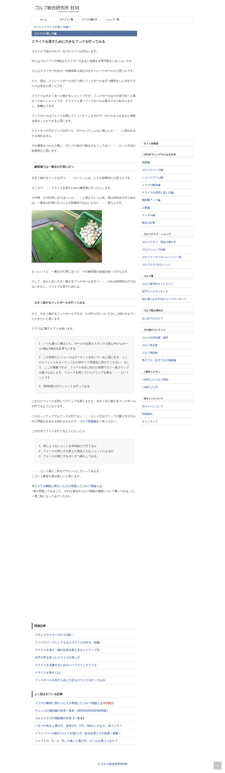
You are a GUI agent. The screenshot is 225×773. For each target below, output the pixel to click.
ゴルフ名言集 (150, 345)
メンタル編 (148, 215)
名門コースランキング (155, 291)
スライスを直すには (47, 672)
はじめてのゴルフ (152, 318)
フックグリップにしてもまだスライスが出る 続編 (67, 642)
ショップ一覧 (112, 19)
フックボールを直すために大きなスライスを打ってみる (70, 680)
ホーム (43, 19)
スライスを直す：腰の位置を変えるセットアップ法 (67, 649)
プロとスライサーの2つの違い (54, 634)
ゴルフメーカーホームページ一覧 (161, 257)
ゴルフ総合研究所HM (114, 763)
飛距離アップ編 (151, 199)
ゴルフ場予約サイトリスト (157, 283)
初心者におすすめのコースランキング (164, 298)
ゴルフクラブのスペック (156, 264)
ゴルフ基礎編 (87, 421)
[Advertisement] (61, 528)
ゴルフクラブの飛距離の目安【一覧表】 (60, 718)
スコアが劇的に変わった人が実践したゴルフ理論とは (68, 486)
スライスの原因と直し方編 (157, 192)
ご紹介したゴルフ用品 (155, 379)
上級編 (146, 207)
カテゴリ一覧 (66, 19)
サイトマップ (150, 421)
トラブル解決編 (151, 184)
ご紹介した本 (150, 387)
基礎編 (146, 162)
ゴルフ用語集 (150, 352)
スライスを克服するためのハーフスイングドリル (66, 664)
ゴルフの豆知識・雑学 (155, 337)
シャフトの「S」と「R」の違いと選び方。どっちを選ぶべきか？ (76, 740)
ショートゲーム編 (152, 177)
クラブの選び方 (89, 19)
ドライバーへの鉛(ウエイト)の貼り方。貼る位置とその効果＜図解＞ (78, 733)
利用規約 (147, 413)
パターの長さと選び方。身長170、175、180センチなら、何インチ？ (78, 725)
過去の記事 (148, 222)
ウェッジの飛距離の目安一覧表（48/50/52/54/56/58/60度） (72, 710)
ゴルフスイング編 (152, 169)
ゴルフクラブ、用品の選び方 (159, 241)
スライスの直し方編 (56, 26)
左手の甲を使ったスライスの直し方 (57, 657)
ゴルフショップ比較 (154, 249)
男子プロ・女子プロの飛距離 (159, 360)
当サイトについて (152, 406)
